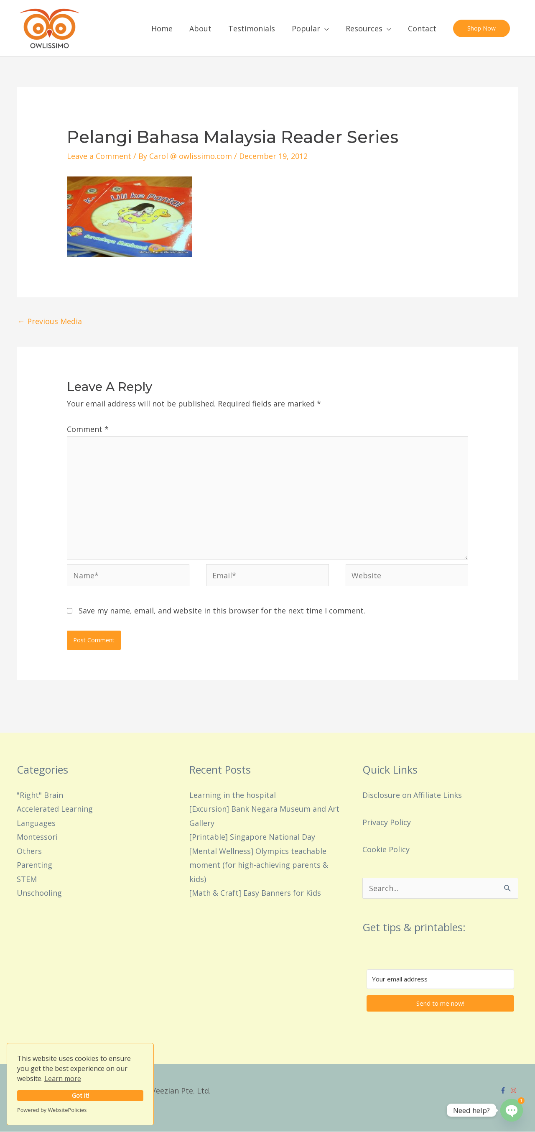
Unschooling (39, 893)
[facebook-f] (504, 1090)
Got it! (80, 1095)
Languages (36, 823)
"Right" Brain (40, 795)
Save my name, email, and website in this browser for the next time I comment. (222, 611)
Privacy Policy (386, 822)
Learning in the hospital (232, 795)
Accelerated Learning (55, 809)
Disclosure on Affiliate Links (412, 795)
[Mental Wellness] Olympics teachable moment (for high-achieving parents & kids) (258, 865)
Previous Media (50, 321)
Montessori (37, 837)
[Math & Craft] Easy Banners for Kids (255, 893)
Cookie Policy (386, 849)
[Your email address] (440, 979)
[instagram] (514, 1090)
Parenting (34, 865)
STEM (27, 879)
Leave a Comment (99, 156)
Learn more (62, 1078)
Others (29, 851)
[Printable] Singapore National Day (252, 837)
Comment (88, 429)
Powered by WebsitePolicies (52, 1110)
